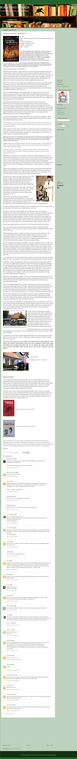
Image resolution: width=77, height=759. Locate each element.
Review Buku (10, 527)
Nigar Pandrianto (11, 472)
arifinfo (8, 551)
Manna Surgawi (61, 114)
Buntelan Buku (60, 112)
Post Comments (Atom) (15, 748)
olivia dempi (10, 694)
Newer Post (7, 745)
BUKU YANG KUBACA (14, 7)
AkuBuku (59, 110)
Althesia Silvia (10, 458)
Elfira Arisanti (10, 605)
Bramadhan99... (11, 675)
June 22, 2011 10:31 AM (12, 569)
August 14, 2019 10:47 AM (13, 670)
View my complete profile (63, 86)
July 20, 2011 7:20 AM (12, 610)
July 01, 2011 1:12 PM (12, 601)
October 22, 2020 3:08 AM (13, 700)
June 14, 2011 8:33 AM (12, 523)
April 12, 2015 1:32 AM (12, 650)
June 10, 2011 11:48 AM (12, 500)
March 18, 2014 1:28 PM (12, 635)
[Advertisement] (28, 731)
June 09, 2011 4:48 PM (12, 467)
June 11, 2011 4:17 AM (12, 509)
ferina (8, 584)
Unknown (9, 630)
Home (28, 745)
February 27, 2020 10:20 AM (13, 689)
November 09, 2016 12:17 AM (14, 659)
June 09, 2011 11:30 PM (12, 491)
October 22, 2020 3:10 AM (13, 710)
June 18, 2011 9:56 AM (12, 556)
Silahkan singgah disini (12, 657)
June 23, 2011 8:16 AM (12, 580)
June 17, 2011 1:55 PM (12, 547)
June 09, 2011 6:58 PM (12, 476)
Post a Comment (9, 713)
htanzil (8, 481)
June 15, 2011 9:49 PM (12, 536)
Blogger (54, 755)
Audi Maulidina (10, 514)
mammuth (43, 755)
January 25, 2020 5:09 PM (13, 680)
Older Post (49, 745)
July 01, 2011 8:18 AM (12, 590)
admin (8, 614)
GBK (8, 560)
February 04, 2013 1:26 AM (13, 625)
